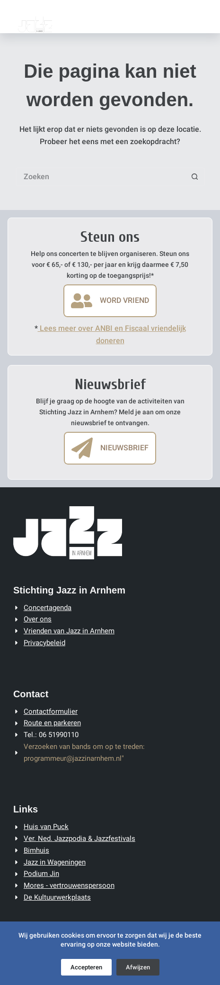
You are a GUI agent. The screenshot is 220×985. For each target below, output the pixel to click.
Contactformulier (51, 711)
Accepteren (86, 967)
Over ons (38, 619)
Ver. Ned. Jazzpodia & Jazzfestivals (79, 838)
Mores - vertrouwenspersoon (69, 885)
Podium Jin (41, 873)
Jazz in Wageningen (55, 862)
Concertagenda (47, 607)
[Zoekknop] (195, 176)
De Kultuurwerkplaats (57, 897)
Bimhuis (36, 850)
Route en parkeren (52, 723)
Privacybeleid (44, 642)
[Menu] (202, 16)
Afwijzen (138, 967)
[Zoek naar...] (101, 176)
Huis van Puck (46, 826)
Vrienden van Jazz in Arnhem (69, 631)
